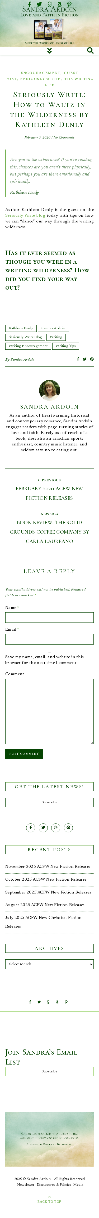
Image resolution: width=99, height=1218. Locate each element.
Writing (56, 337)
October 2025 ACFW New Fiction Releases (45, 879)
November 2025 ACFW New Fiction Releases (48, 867)
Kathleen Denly (21, 328)
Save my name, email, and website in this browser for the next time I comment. (44, 660)
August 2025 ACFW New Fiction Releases (45, 905)
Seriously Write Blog (25, 337)
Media (78, 1185)
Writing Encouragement (28, 346)
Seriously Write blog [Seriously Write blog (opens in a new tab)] (25, 216)
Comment (14, 674)
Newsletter (26, 1185)
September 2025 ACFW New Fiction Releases (48, 892)
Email (12, 629)
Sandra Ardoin (53, 328)
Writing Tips (66, 346)
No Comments (64, 137)
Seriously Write (40, 79)
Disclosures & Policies (54, 1185)
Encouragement (40, 73)
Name (12, 608)
